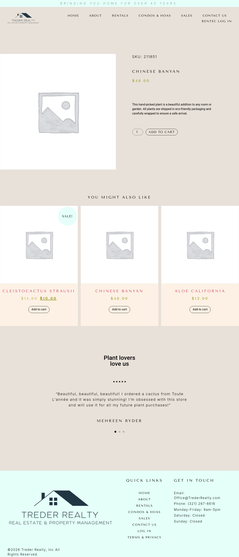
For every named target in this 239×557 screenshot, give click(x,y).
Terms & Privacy (145, 537)
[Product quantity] (137, 132)
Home (73, 15)
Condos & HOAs (155, 15)
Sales (187, 15)
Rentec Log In (217, 21)
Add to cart (162, 132)
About (95, 15)
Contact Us (215, 15)
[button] (115, 432)
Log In (144, 531)
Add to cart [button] (39, 309)
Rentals (120, 15)
